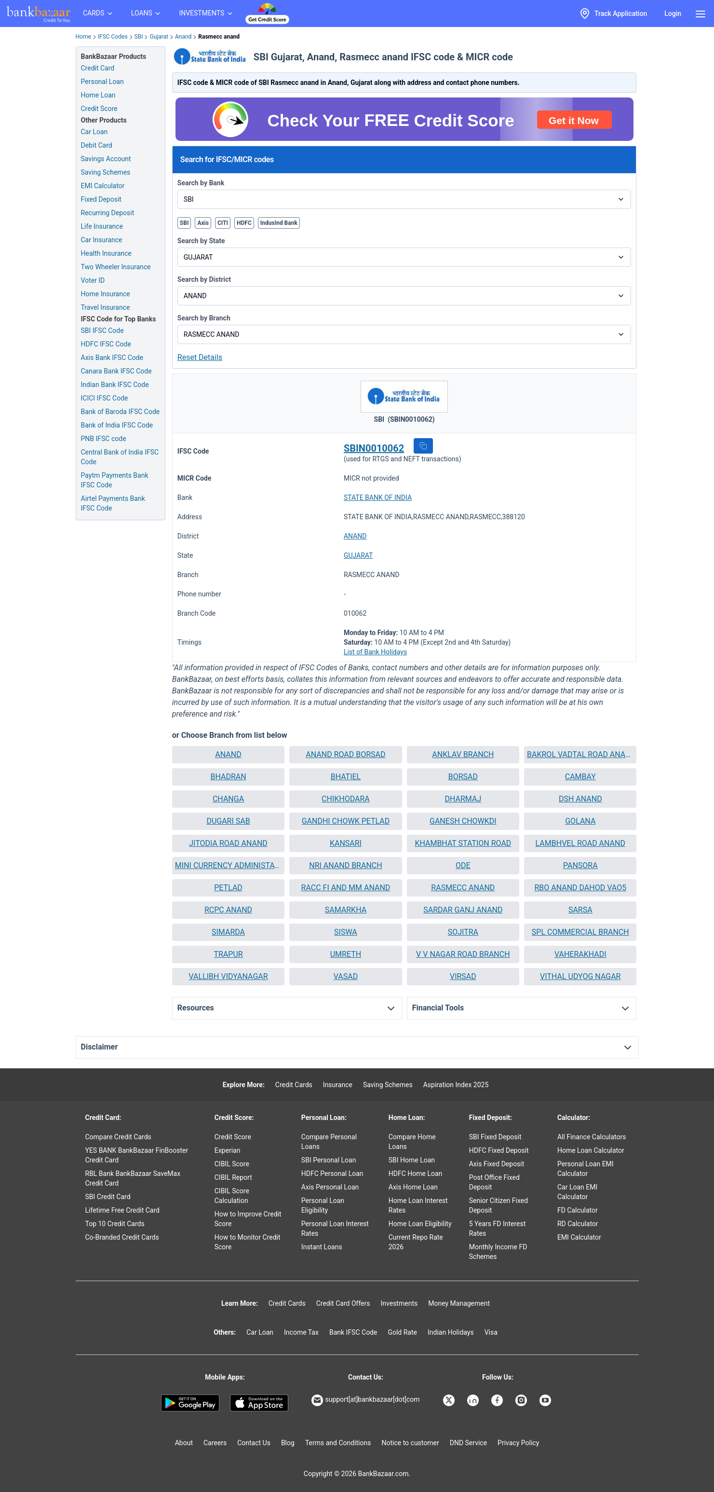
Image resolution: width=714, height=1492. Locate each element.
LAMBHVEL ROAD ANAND (580, 843)
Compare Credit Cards (118, 1137)
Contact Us (253, 1443)
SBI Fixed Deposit (495, 1137)
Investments (399, 1303)
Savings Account (106, 159)
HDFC (244, 223)
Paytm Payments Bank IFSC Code (114, 480)
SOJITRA (463, 932)
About (184, 1443)
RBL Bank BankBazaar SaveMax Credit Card (133, 1178)
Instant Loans (321, 1247)
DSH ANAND (580, 798)
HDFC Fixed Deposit (499, 1150)
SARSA (580, 909)
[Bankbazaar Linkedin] (474, 1400)
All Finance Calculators (591, 1137)
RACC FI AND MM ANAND (346, 887)
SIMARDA (228, 932)
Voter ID (93, 280)
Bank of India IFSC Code (117, 425)
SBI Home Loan (412, 1160)
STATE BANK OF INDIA (378, 497)
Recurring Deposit (108, 213)
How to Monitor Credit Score (248, 1242)
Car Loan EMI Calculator (577, 1192)
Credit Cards (293, 1085)
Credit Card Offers (343, 1303)
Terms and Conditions (338, 1443)
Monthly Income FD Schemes (498, 1251)
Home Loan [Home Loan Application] (98, 95)
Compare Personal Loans (329, 1141)
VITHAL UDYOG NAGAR (580, 976)
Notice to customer (410, 1443)
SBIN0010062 (374, 448)
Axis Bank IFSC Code (112, 357)
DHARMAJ (463, 798)
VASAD (346, 976)
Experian (228, 1150)
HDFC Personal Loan (332, 1173)
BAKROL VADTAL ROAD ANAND (580, 754)
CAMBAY (580, 776)
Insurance (337, 1085)
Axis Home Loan (413, 1187)
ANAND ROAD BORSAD (345, 754)
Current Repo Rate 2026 (416, 1242)
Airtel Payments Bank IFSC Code (113, 503)
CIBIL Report (233, 1177)
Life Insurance (102, 226)
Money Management (459, 1303)
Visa (491, 1332)
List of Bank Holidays (375, 652)
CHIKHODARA (346, 798)
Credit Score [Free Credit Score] (99, 108)
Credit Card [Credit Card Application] (98, 68)
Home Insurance (105, 294)
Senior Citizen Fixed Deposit (498, 1205)
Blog (288, 1443)
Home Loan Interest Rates (418, 1205)
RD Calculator (577, 1224)
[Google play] (190, 1403)
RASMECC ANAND (463, 887)
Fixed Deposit (101, 199)
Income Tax (301, 1332)
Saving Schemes (106, 172)
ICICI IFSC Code (104, 398)
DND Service (468, 1443)
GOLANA (580, 821)
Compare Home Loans (412, 1141)
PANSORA (580, 865)
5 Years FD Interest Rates (497, 1228)
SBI (139, 36)
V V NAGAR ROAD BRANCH (463, 954)
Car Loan (94, 132)
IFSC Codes (113, 36)
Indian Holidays (451, 1332)
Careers (215, 1443)
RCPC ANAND (228, 909)
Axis (203, 223)
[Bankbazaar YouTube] (546, 1400)
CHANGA (228, 798)
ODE (463, 865)
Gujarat (158, 36)
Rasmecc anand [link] (219, 36)
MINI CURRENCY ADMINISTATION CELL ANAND (228, 865)
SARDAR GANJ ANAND (462, 909)
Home (83, 36)
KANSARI (346, 843)
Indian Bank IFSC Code (115, 384)
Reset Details (199, 357)
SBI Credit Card (108, 1197)
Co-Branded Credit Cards (122, 1237)
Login (672, 13)
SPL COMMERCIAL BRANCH (580, 932)
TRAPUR (228, 954)
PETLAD (228, 887)
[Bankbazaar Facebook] (498, 1400)
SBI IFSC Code (102, 330)
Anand (183, 36)
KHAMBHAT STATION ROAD (463, 843)
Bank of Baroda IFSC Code (120, 411)
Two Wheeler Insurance (116, 267)
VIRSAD (463, 976)
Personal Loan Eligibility (322, 1205)
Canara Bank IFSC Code (116, 371)
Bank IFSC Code (353, 1332)
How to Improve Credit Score (248, 1219)
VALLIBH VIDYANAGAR (228, 976)
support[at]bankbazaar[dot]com (365, 1400)
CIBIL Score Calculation (232, 1195)
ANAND (355, 536)
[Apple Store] (259, 1403)
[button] (423, 446)
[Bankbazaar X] (450, 1400)
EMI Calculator (103, 186)
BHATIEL (346, 776)
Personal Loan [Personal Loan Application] (102, 81)
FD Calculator (577, 1210)
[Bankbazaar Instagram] (522, 1400)
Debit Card (96, 145)
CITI (222, 223)
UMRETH (345, 954)
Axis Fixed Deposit (497, 1164)
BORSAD (463, 776)
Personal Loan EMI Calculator (585, 1168)
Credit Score (233, 1137)
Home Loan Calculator (590, 1150)
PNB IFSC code (103, 438)
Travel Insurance (105, 307)
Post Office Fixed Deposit (494, 1182)
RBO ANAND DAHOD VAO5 (580, 887)
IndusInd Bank (278, 223)
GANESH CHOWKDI (463, 821)
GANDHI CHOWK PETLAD (346, 821)
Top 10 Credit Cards (115, 1224)
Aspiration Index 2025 (456, 1085)
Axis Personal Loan (330, 1187)
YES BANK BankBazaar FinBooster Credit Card (137, 1155)
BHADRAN (228, 776)
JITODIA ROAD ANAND (228, 843)
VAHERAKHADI (580, 954)
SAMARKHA (345, 909)
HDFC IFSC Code (106, 344)
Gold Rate (402, 1332)
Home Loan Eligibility (420, 1224)
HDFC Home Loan (416, 1173)
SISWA (345, 932)
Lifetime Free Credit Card (122, 1210)
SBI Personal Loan (328, 1160)
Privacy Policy (518, 1443)
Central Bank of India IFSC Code (120, 457)
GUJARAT (358, 555)
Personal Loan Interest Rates (335, 1228)
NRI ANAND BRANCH (345, 865)
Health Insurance (106, 253)
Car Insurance (101, 240)
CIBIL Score (232, 1164)
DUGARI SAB (228, 821)
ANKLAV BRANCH (463, 754)
